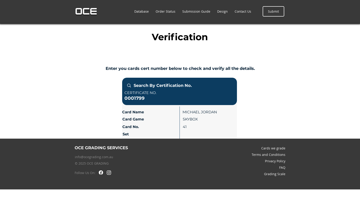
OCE (86, 11)
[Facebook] (101, 172)
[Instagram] (109, 172)
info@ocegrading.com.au (94, 157)
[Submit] (273, 11)
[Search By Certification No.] (179, 85)
